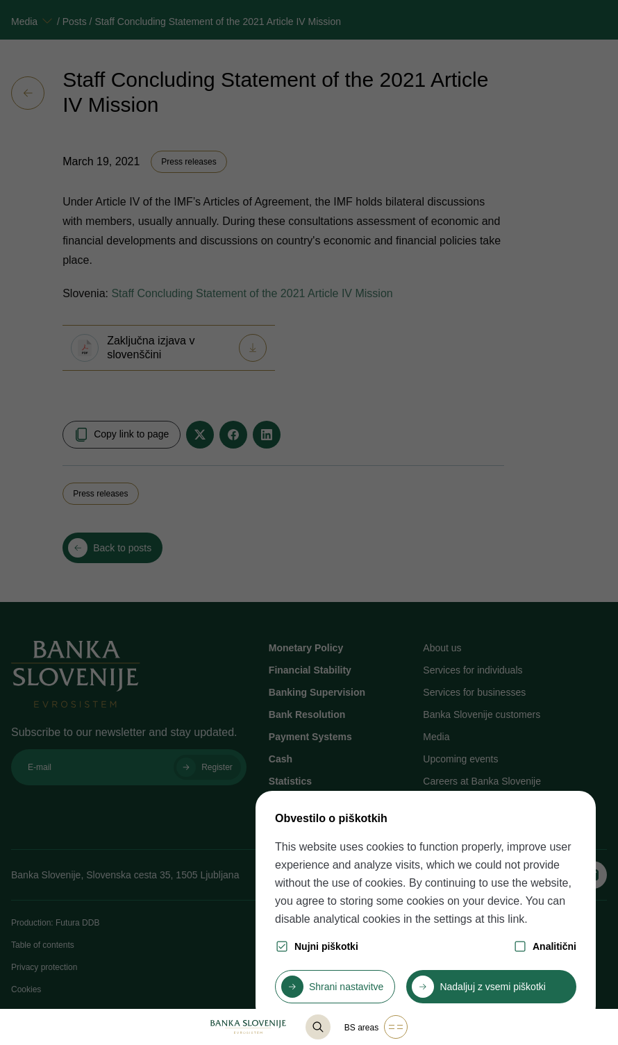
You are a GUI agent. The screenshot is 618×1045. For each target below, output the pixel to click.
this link (505, 919)
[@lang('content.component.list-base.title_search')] (318, 1026)
